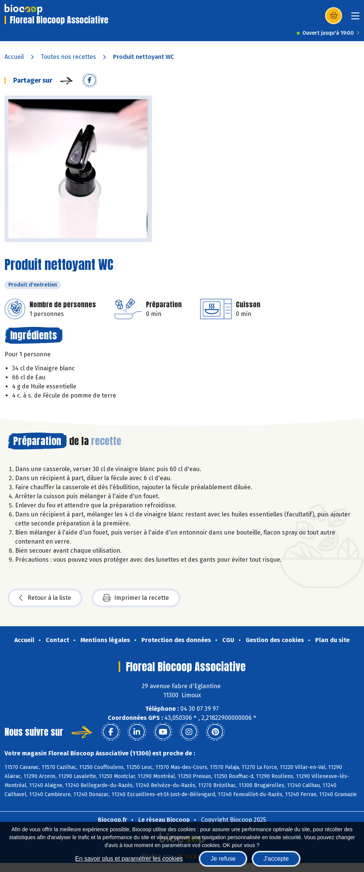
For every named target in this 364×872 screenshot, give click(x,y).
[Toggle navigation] (355, 18)
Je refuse (223, 858)
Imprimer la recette (136, 598)
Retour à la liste (45, 598)
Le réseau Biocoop (164, 819)
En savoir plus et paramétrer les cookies (129, 858)
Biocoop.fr (112, 819)
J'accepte (276, 858)
